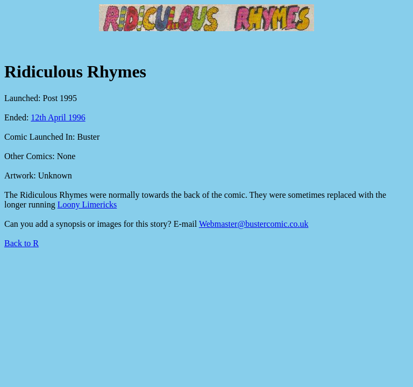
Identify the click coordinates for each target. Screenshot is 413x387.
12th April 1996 (58, 117)
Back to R (21, 243)
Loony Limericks (87, 204)
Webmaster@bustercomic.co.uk (254, 223)
